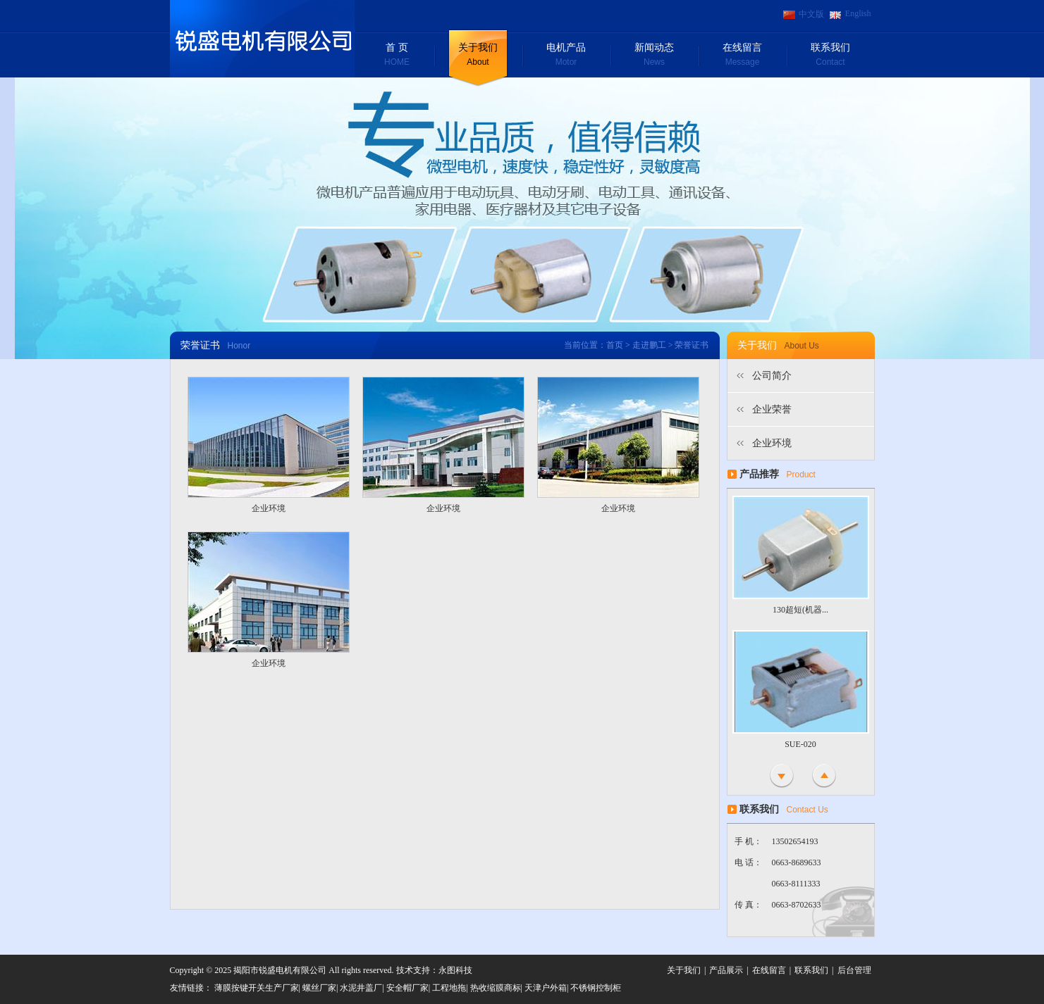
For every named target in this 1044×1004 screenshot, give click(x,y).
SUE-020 (800, 744)
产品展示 (726, 970)
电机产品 (566, 55)
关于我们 (478, 55)
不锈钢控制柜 (595, 988)
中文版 (811, 14)
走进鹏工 (649, 345)
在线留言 (743, 55)
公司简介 (772, 375)
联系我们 (831, 55)
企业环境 (268, 508)
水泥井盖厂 (361, 988)
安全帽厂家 (407, 988)
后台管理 (854, 970)
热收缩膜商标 (495, 988)
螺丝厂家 (319, 988)
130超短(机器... (800, 610)
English (858, 13)
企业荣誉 (772, 409)
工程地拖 (449, 988)
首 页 (397, 55)
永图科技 (455, 970)
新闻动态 (654, 55)
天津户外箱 (545, 988)
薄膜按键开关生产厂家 (256, 988)
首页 (614, 345)
